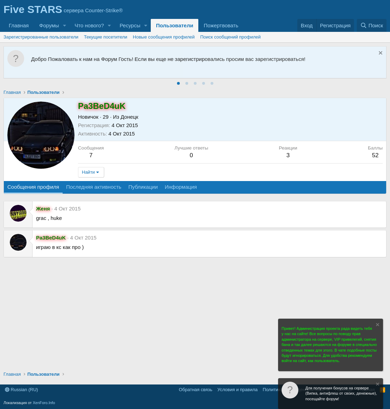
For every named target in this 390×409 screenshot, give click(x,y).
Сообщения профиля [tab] (33, 187)
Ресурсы (130, 25)
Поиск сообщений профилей (230, 37)
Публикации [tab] (143, 187)
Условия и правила (238, 389)
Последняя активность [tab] (93, 187)
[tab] (178, 83)
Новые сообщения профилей (164, 37)
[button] (64, 25)
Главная (19, 25)
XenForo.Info (44, 403)
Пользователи (174, 25)
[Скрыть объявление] (380, 53)
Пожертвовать (221, 25)
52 (375, 155)
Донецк (129, 117)
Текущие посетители (105, 37)
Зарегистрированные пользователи (40, 37)
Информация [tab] (181, 187)
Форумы (49, 25)
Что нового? (89, 25)
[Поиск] (372, 25)
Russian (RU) (21, 389)
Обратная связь (195, 389)
